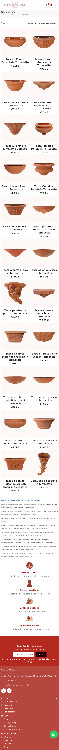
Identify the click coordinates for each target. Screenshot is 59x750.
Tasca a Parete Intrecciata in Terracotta (44, 62)
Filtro (5, 23)
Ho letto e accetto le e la (31, 660)
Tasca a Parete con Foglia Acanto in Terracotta (44, 105)
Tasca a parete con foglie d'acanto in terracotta (44, 229)
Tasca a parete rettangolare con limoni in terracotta (15, 483)
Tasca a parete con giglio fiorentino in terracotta (15, 400)
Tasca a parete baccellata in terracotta (44, 313)
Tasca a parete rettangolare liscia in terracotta (15, 356)
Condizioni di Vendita (35, 659)
